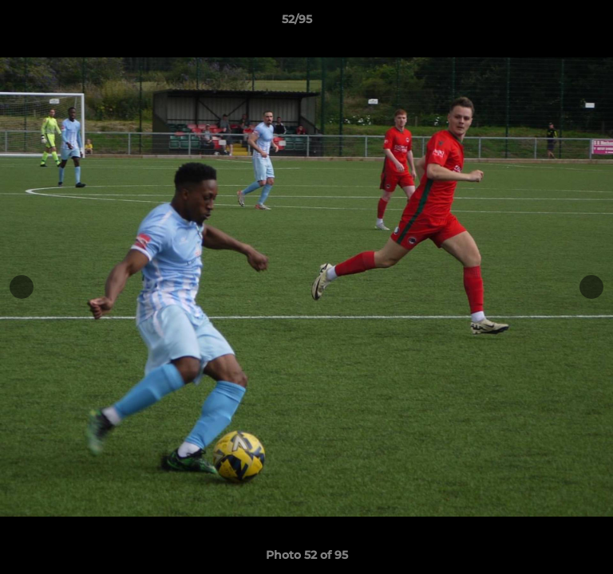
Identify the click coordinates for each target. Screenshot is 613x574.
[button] (555, 23)
